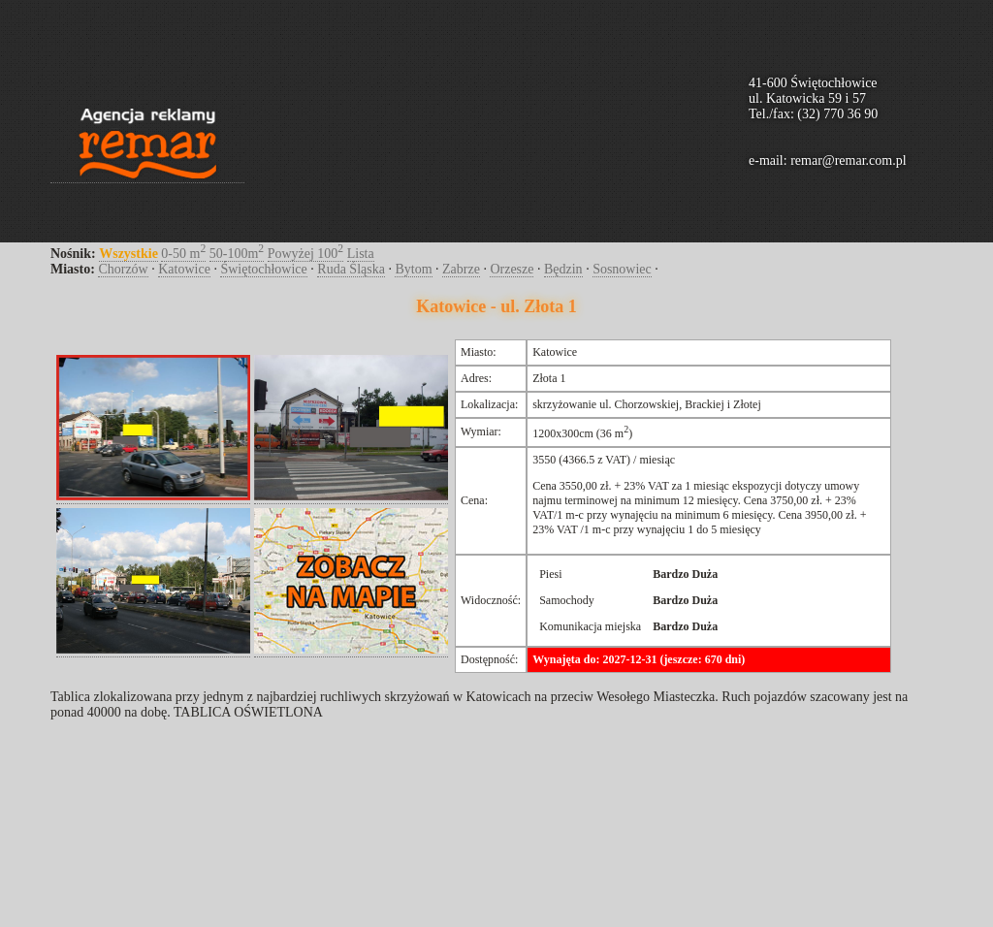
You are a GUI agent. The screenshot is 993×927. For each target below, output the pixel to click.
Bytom (413, 269)
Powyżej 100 (306, 253)
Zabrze (461, 269)
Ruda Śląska (351, 269)
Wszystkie (128, 253)
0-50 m (183, 253)
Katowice (184, 269)
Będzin (563, 269)
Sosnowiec (622, 269)
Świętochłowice (263, 269)
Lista (360, 253)
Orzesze (511, 269)
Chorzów (122, 269)
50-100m (236, 253)
